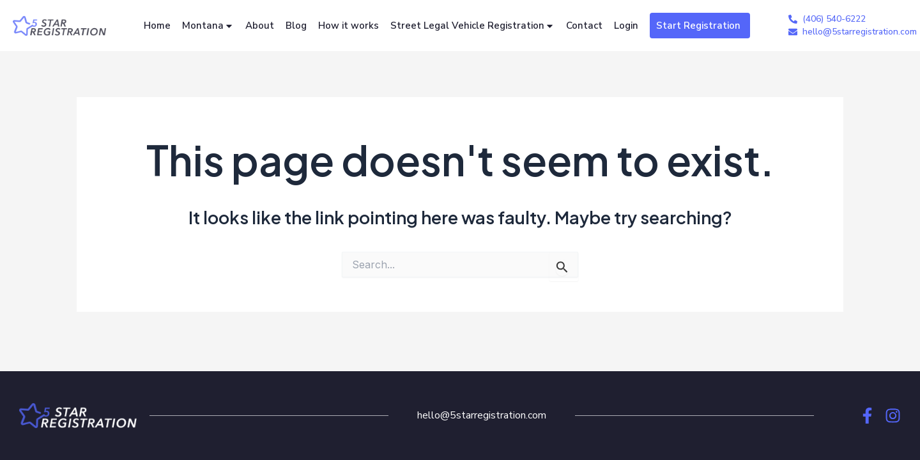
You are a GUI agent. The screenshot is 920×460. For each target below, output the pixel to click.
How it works (348, 25)
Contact (584, 25)
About (259, 25)
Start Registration (698, 25)
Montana (208, 26)
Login (626, 25)
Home (157, 25)
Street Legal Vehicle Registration (472, 26)
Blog (296, 25)
